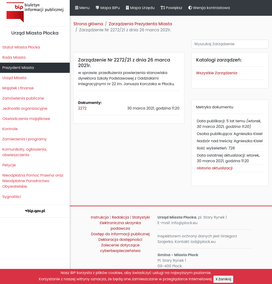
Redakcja (120, 217)
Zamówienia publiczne (23, 98)
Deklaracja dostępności (120, 239)
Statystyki (141, 217)
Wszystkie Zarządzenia (216, 73)
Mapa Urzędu (140, 7)
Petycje (9, 165)
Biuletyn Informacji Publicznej (35, 12)
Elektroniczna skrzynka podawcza (120, 225)
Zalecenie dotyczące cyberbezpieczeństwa (120, 247)
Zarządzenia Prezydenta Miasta (140, 24)
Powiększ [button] (171, 7)
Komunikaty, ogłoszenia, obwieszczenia (24, 152)
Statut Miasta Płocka (21, 47)
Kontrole (10, 129)
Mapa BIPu (108, 7)
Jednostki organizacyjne (24, 108)
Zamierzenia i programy (24, 139)
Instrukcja (100, 217)
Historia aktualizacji (215, 168)
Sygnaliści (11, 196)
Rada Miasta (14, 57)
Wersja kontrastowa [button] (209, 7)
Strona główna (88, 24)
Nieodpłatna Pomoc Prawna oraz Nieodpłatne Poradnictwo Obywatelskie (32, 181)
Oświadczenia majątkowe (26, 118)
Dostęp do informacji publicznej (120, 234)
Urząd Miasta (14, 78)
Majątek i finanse (18, 88)
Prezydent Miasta (18, 67)
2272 (82, 108)
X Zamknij (223, 279)
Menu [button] (82, 7)
